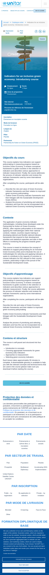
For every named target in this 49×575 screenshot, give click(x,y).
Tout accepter (23, 570)
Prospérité (8, 467)
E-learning (24, 510)
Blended (8, 510)
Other (8, 514)
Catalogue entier (18, 22)
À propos (4, 10)
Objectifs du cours (17, 10)
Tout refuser (24, 565)
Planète (41, 463)
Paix (8, 463)
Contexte (30, 10)
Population (24, 463)
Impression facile (9, 32)
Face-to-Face (41, 510)
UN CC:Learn (39, 10)
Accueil (6, 22)
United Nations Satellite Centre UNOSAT (8, 476)
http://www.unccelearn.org (13, 104)
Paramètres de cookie (24, 559)
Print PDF (21, 32)
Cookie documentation (9, 553)
